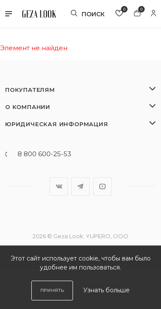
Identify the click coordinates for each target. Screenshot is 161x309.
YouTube (102, 186)
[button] (8, 14)
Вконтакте (58, 186)
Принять (52, 290)
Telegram (80, 186)
